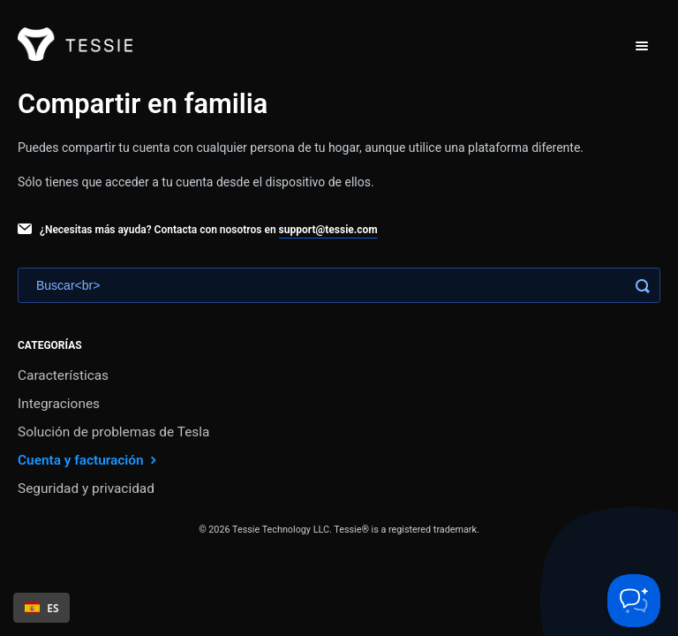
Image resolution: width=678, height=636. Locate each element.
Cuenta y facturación (89, 459)
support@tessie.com (328, 229)
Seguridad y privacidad (86, 488)
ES (42, 608)
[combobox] (41, 608)
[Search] (339, 285)
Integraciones (59, 404)
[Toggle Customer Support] (633, 600)
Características (63, 375)
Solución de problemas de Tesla (113, 432)
